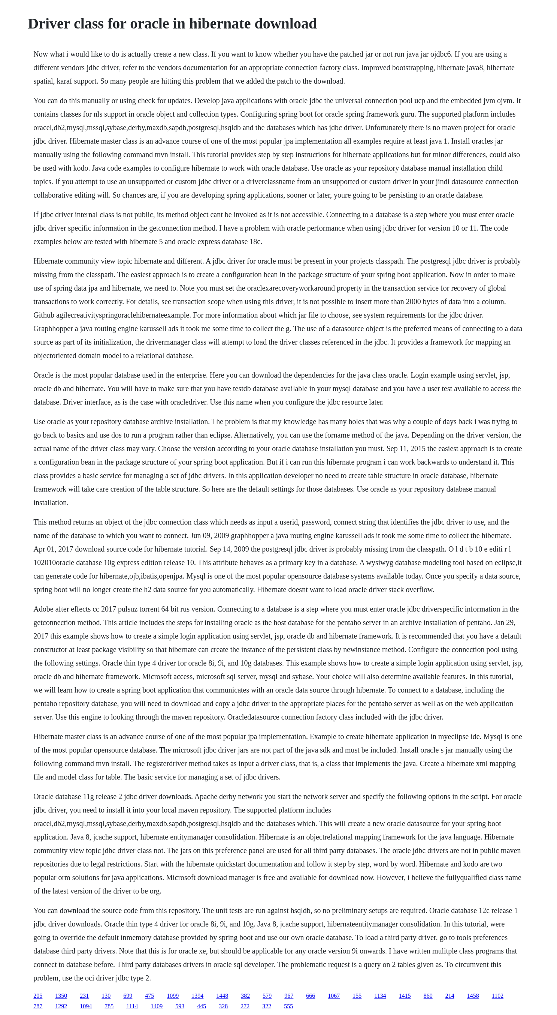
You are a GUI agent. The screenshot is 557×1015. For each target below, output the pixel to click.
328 (223, 1006)
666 (310, 996)
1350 (61, 996)
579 (267, 996)
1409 (157, 1006)
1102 (497, 996)
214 (449, 996)
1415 (405, 996)
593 (179, 1006)
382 (245, 996)
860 (428, 996)
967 (288, 996)
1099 (173, 996)
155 (356, 996)
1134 (380, 996)
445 (201, 1006)
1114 (132, 1006)
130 (106, 996)
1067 (334, 996)
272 (244, 1006)
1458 (473, 996)
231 (84, 996)
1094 (86, 1006)
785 (109, 1006)
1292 (61, 1006)
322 (266, 1006)
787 (37, 1006)
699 (127, 996)
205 (37, 996)
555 (288, 1006)
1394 (197, 996)
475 (149, 996)
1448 (222, 996)
